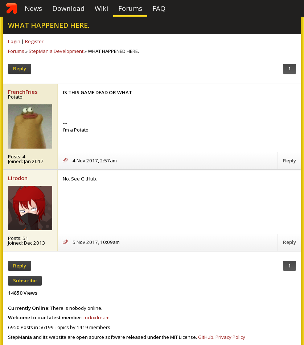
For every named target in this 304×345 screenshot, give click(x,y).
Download (68, 8)
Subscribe (25, 280)
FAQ (158, 8)
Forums (130, 8)
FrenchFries (23, 91)
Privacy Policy (230, 337)
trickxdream (96, 317)
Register (34, 41)
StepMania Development (56, 51)
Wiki (101, 8)
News (33, 8)
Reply (19, 68)
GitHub (205, 337)
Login (14, 41)
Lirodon (18, 178)
